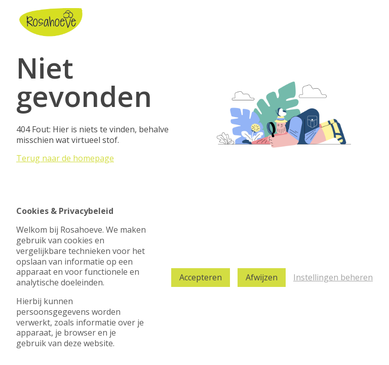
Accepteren (200, 277)
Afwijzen (262, 277)
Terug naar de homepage (65, 158)
